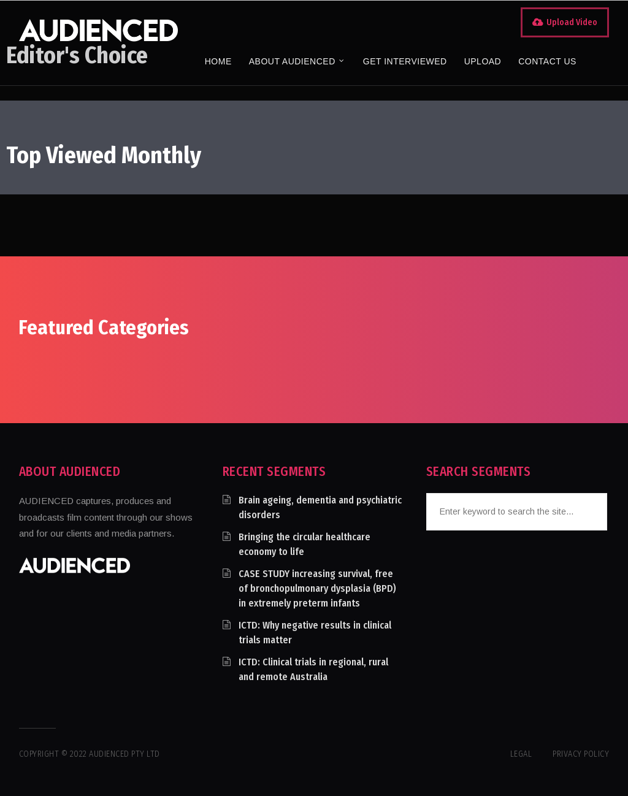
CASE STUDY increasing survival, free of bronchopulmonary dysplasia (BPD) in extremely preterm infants (317, 588)
